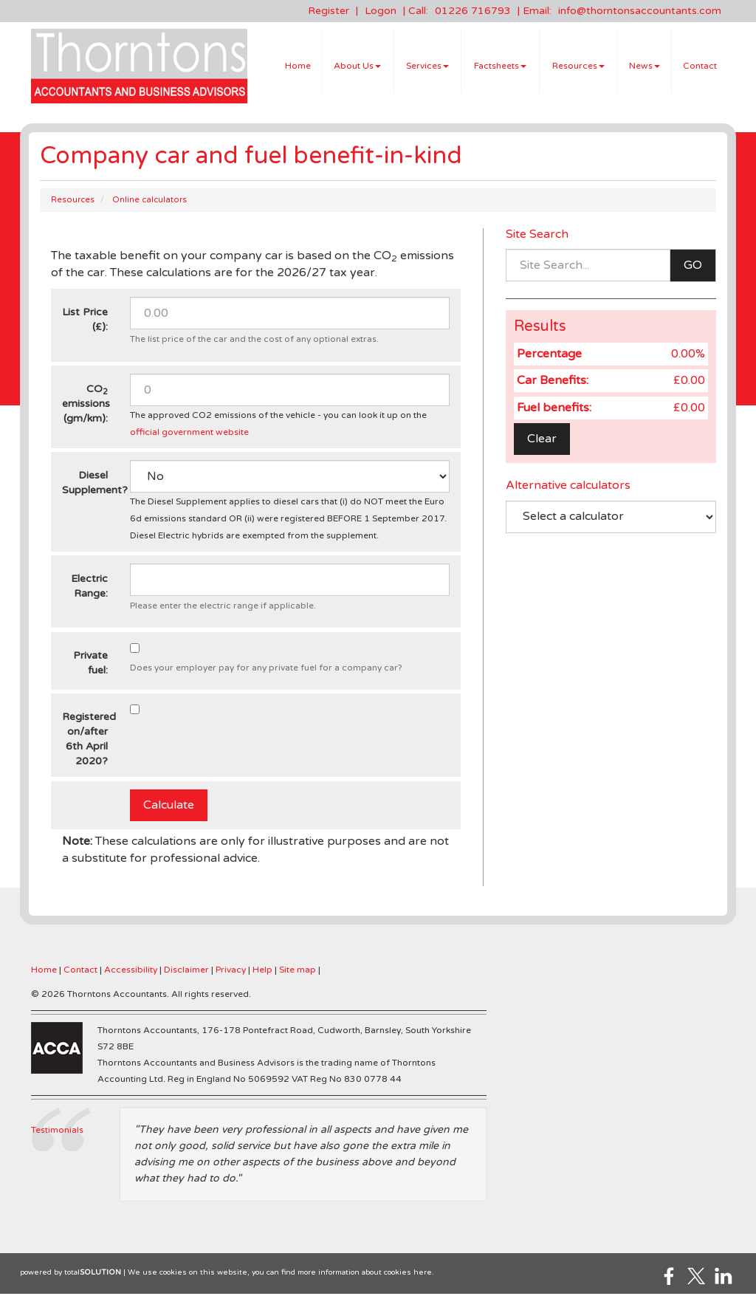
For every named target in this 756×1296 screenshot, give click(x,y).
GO (693, 268)
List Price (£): (85, 322)
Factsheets (500, 67)
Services (427, 67)
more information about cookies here (365, 1274)
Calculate (168, 807)
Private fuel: (90, 665)
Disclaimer (186, 972)
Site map (297, 972)
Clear (542, 440)
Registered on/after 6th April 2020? (89, 741)
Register (328, 10)
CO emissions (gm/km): (86, 406)
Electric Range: (89, 589)
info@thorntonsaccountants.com (639, 10)
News (644, 67)
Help (262, 972)
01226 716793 (473, 10)
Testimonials (57, 1132)
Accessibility (130, 972)
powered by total (70, 1274)
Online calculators (149, 202)
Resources (578, 67)
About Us (357, 67)
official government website (189, 434)
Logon (380, 10)
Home (298, 67)
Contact (700, 67)
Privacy (231, 972)
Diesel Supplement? (90, 485)
